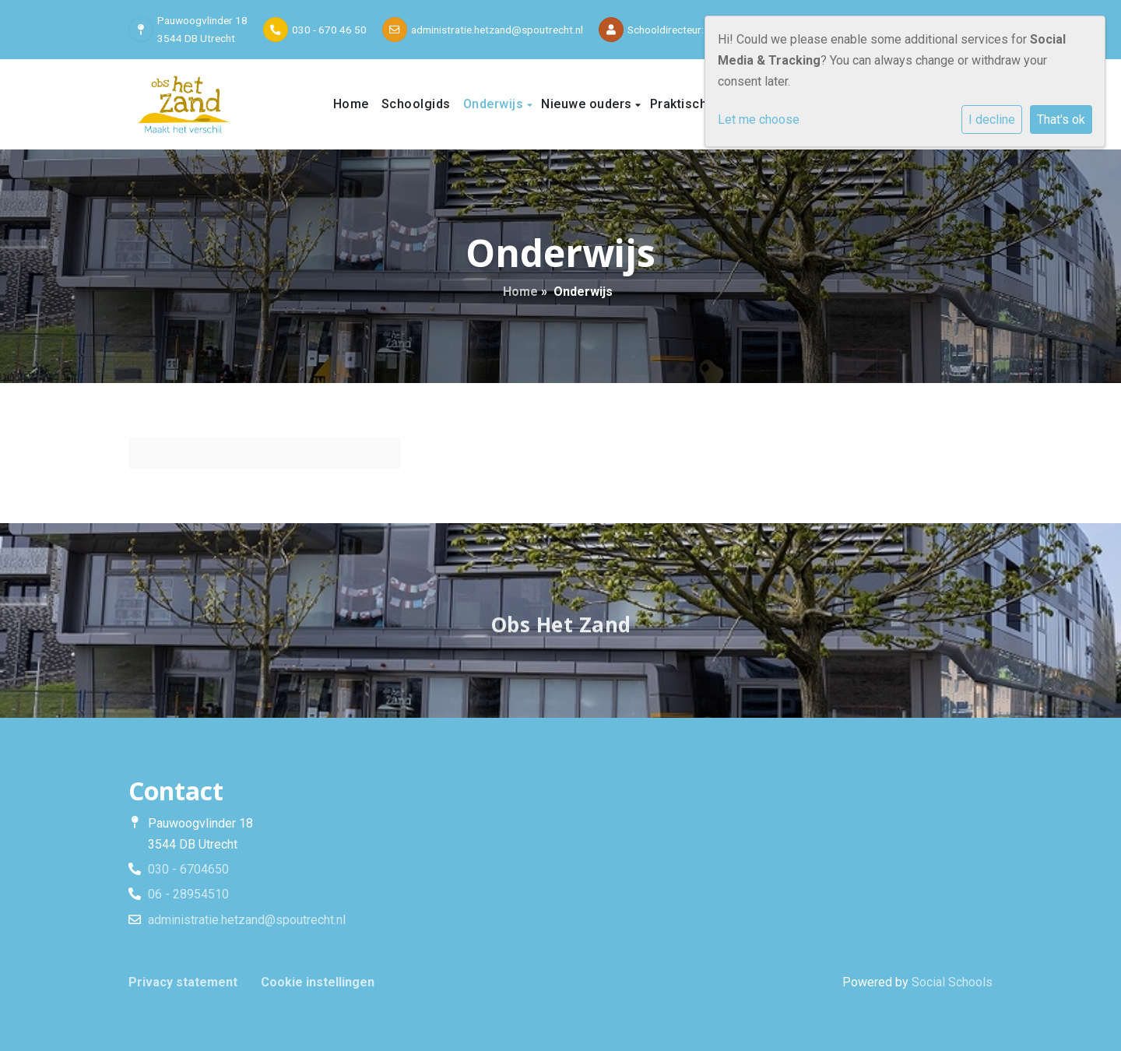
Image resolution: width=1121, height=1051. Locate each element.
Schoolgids (416, 104)
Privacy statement (182, 982)
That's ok (1061, 119)
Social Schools (952, 982)
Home (351, 104)
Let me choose (758, 119)
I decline (991, 119)
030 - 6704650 (188, 869)
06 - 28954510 (188, 894)
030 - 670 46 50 (329, 29)
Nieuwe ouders (588, 104)
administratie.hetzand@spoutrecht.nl (497, 29)
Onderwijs (495, 104)
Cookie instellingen (317, 982)
